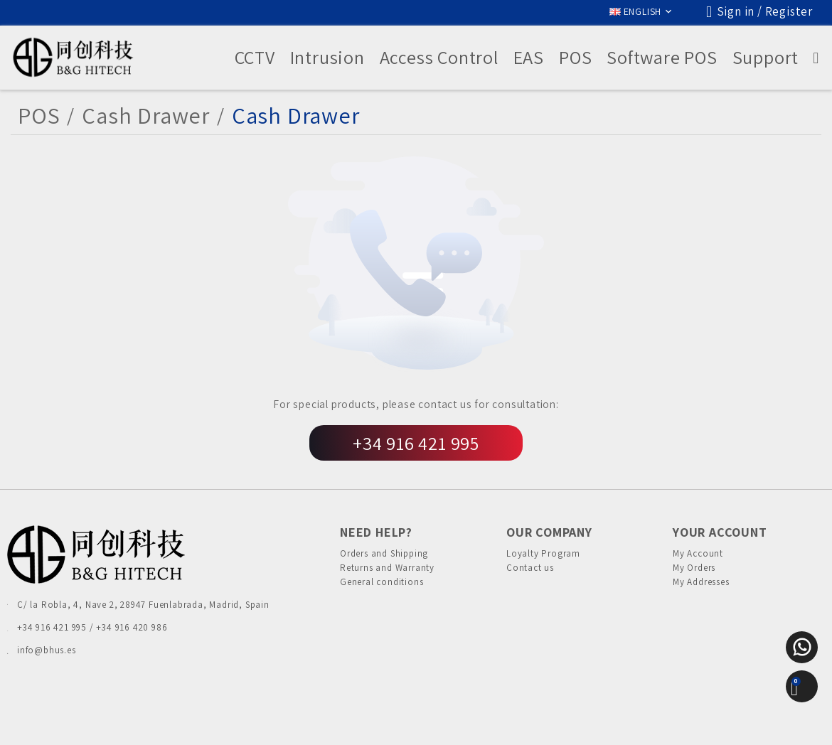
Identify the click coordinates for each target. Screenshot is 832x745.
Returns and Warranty (387, 573)
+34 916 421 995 (416, 443)
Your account (720, 532)
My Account (698, 553)
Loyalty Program (543, 553)
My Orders (694, 573)
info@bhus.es (46, 650)
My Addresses (701, 593)
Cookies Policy (384, 720)
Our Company (549, 532)
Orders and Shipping (384, 553)
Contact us (530, 573)
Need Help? (376, 532)
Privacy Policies (308, 720)
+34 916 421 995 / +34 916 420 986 (92, 627)
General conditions (381, 593)
